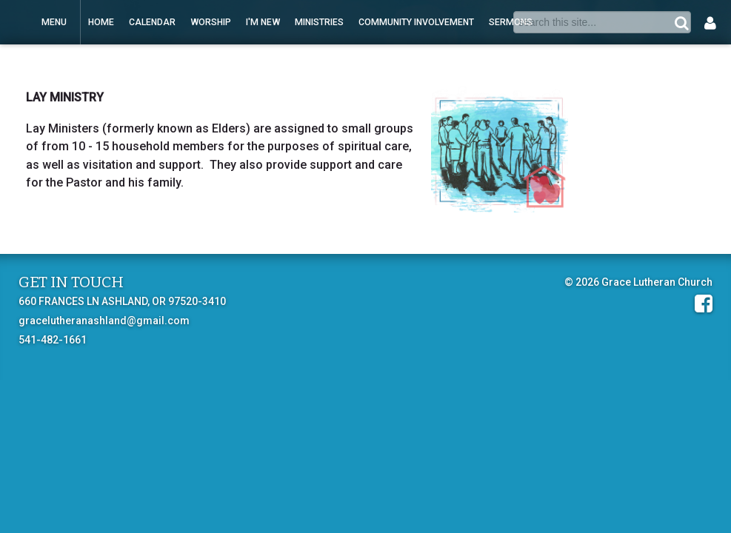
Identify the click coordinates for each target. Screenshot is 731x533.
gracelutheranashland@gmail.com (104, 320)
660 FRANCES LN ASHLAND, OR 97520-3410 (122, 301)
